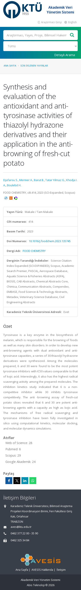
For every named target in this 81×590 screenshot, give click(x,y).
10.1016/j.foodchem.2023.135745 (50, 241)
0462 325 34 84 (20, 540)
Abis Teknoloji (36, 585)
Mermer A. (26, 180)
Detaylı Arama (64, 55)
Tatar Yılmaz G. (55, 180)
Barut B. (39, 180)
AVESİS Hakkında (42, 570)
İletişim (61, 570)
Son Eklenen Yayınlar (34, 65)
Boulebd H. (14, 185)
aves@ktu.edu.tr (21, 527)
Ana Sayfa (10, 65)
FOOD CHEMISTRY (34, 251)
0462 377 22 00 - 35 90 (24, 533)
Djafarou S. (10, 180)
